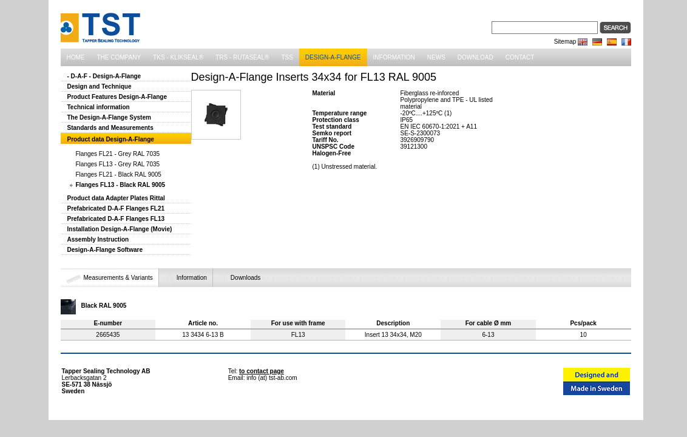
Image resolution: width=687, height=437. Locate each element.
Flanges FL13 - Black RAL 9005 (121, 184)
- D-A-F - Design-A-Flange (104, 76)
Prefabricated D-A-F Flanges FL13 (116, 218)
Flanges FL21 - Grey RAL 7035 (118, 154)
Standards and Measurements (110, 127)
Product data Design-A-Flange (110, 139)
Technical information (98, 107)
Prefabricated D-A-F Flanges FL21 (116, 208)
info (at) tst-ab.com (271, 377)
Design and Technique (99, 86)
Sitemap (565, 41)
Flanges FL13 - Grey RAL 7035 (118, 164)
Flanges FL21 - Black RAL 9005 (118, 174)
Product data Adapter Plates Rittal (116, 198)
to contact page (261, 371)
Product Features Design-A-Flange (117, 96)
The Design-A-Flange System (109, 117)
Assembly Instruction (98, 239)
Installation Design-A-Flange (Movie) (119, 229)
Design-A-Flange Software (105, 249)
